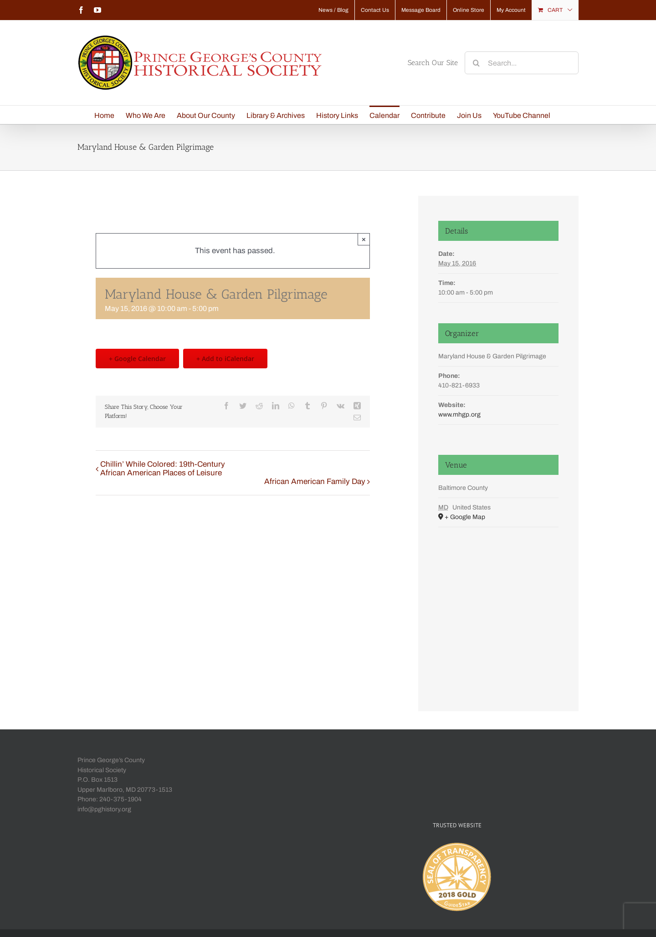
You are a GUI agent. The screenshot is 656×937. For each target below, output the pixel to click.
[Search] (476, 62)
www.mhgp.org (459, 414)
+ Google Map (465, 517)
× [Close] (364, 239)
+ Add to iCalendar (225, 358)
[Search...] (522, 62)
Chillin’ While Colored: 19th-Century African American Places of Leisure (162, 468)
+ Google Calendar (137, 358)
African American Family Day (314, 481)
